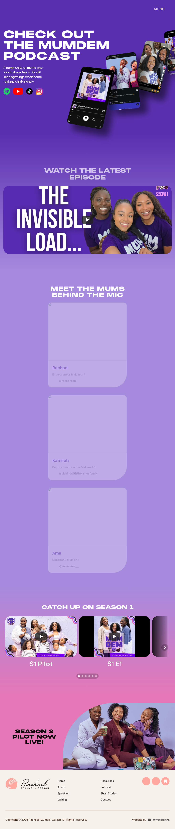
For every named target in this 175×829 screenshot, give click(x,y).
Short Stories (109, 797)
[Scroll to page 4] (89, 676)
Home (61, 785)
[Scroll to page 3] (86, 676)
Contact (106, 803)
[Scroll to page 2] (82, 676)
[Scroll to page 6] (96, 676)
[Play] (87, 220)
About (61, 791)
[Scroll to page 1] (78, 676)
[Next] (164, 647)
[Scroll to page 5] (92, 676)
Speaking (63, 797)
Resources (107, 785)
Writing (62, 803)
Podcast (106, 791)
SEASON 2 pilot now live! (35, 736)
